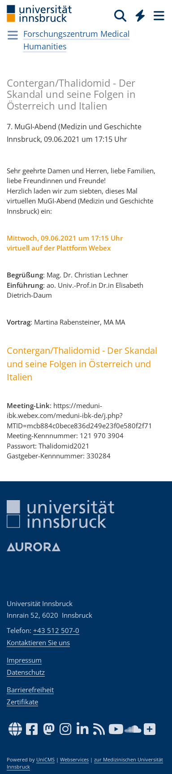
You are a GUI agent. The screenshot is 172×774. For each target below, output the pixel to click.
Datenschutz (26, 672)
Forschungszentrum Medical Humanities (76, 40)
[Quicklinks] (140, 15)
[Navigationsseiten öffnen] (13, 35)
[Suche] (120, 15)
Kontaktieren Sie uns (38, 642)
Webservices (74, 759)
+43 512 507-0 (56, 630)
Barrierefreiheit (30, 689)
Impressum (24, 659)
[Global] (137, 14)
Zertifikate (22, 701)
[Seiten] (158, 15)
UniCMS (45, 759)
